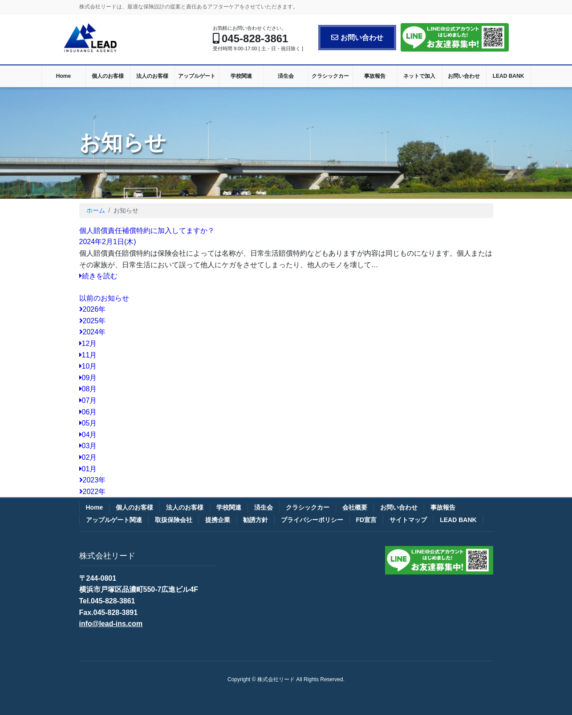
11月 (88, 355)
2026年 (92, 309)
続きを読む (98, 276)
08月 (88, 389)
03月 (88, 446)
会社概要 (354, 507)
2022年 (92, 491)
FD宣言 (366, 519)
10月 (88, 366)
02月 (88, 457)
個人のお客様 (134, 507)
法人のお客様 (184, 507)
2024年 (92, 332)
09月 (88, 378)
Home (94, 507)
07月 (88, 400)
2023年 (92, 480)
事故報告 (442, 507)
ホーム (95, 210)
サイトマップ (408, 519)
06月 (88, 412)
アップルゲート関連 (114, 519)
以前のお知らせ (104, 298)
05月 (88, 423)
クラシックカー (307, 507)
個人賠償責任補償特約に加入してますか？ (147, 230)
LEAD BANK (458, 519)
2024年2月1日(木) (107, 241)
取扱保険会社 (173, 519)
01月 (88, 469)
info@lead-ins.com (111, 623)
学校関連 (228, 507)
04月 (88, 434)
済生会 (263, 507)
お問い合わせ (357, 37)
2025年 (92, 321)
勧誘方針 (255, 519)
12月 (88, 343)
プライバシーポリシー (312, 519)
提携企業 (217, 519)
